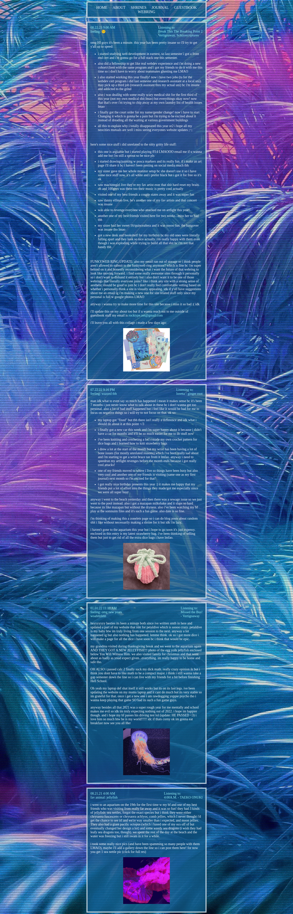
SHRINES (138, 7)
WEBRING (146, 12)
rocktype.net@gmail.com (146, 315)
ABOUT (119, 7)
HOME (101, 7)
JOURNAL (160, 7)
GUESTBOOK (185, 7)
